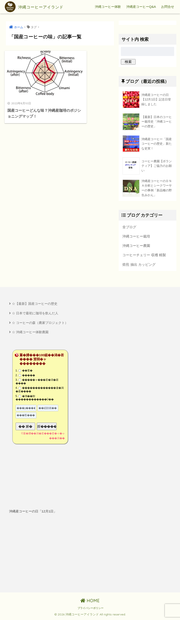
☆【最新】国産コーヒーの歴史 (34, 304)
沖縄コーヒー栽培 (136, 236)
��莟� (27, 371)
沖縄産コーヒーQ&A (141, 6)
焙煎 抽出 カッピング (139, 265)
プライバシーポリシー (91, 609)
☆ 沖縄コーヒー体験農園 (30, 333)
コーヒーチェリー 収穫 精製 (144, 255)
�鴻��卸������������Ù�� (35, 398)
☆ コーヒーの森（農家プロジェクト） (40, 323)
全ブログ (129, 227)
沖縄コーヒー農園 (136, 246)
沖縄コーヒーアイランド (41, 7)
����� (28, 376)
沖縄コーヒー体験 (108, 6)
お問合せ (167, 6)
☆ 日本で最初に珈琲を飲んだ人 (35, 314)
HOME (90, 601)
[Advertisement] (47, 554)
